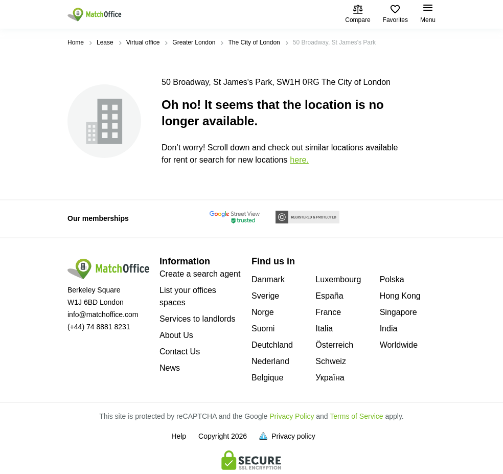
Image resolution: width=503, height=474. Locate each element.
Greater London (193, 42)
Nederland (270, 361)
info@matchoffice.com (102, 314)
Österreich (334, 345)
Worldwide (399, 345)
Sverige (265, 295)
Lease (105, 42)
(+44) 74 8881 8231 (98, 327)
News (169, 368)
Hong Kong (400, 295)
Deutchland (272, 345)
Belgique (267, 377)
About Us (176, 335)
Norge (263, 312)
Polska (392, 279)
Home (75, 42)
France (328, 312)
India (389, 328)
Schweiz (330, 361)
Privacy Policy (291, 416)
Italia (324, 328)
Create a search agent (199, 273)
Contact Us (179, 351)
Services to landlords (197, 318)
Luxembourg (338, 279)
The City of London (254, 42)
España (329, 295)
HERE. (299, 159)
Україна (329, 377)
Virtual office (143, 42)
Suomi (263, 328)
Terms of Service (356, 416)
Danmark (268, 279)
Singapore (398, 312)
